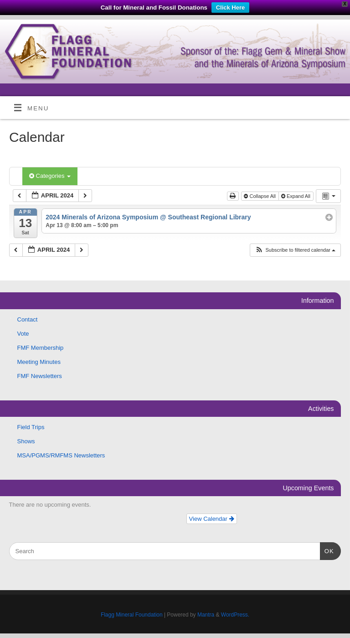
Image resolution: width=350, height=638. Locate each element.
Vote (23, 333)
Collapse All (260, 196)
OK (327, 550)
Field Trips (31, 427)
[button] (295, 250)
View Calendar (211, 518)
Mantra (205, 615)
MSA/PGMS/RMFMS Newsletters (61, 455)
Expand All (296, 196)
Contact (27, 319)
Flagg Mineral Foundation (132, 615)
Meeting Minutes (39, 361)
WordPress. (235, 615)
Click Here (230, 7)
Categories (50, 175)
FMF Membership (40, 347)
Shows (26, 441)
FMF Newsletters (39, 376)
